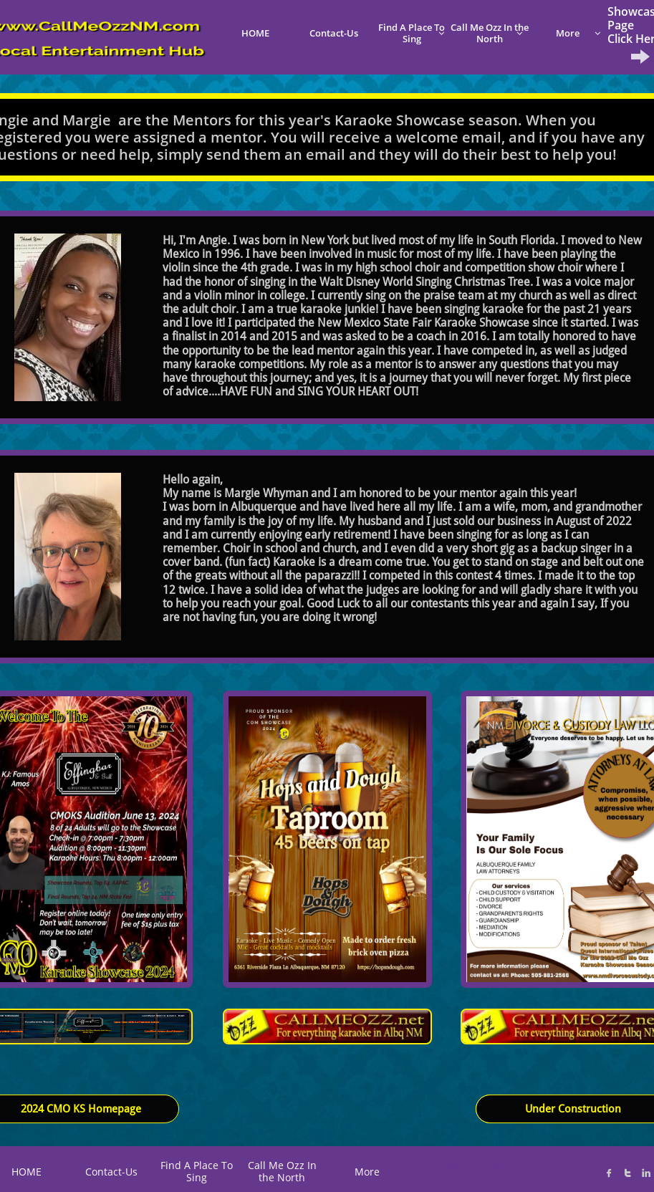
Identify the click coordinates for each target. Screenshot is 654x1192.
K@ (497, 1164)
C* (454, 1166)
